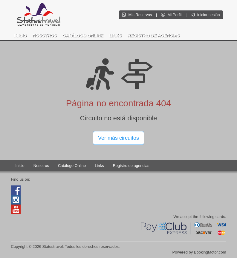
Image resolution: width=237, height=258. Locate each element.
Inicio (20, 35)
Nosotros (44, 35)
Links (115, 35)
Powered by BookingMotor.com (199, 252)
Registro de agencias (154, 35)
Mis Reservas (137, 15)
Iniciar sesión (205, 15)
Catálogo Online (82, 35)
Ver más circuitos (118, 138)
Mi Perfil (172, 15)
